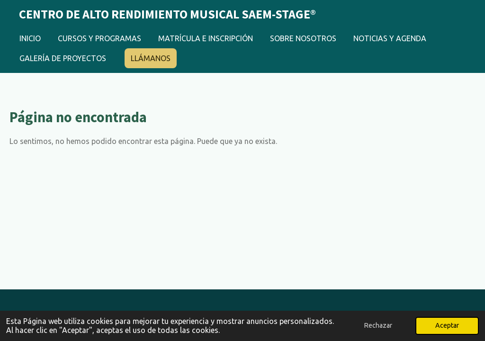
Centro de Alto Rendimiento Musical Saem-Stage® (167, 14)
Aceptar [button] (447, 325)
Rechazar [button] (378, 325)
